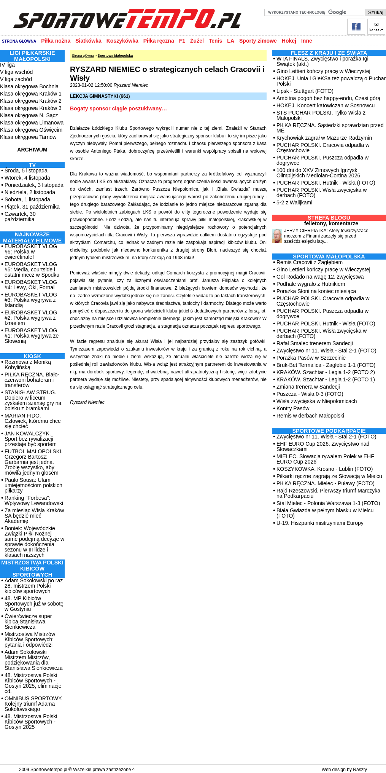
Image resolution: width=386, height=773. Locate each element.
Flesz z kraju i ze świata (329, 53)
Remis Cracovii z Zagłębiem (309, 262)
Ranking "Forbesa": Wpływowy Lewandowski (34, 500)
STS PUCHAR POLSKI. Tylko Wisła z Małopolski (320, 115)
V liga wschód (16, 72)
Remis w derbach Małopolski (310, 416)
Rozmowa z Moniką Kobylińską (28, 364)
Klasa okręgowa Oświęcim (31, 130)
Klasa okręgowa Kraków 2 (31, 101)
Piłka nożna (55, 41)
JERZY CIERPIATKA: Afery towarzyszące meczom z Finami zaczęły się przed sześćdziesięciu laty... (326, 236)
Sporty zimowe (258, 41)
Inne (306, 41)
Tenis (215, 41)
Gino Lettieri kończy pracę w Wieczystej (323, 71)
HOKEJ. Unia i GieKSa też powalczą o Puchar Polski (331, 81)
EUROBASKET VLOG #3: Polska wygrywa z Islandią (31, 300)
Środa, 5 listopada (26, 170)
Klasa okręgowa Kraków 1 (31, 94)
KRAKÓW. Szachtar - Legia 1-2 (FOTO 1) (325, 379)
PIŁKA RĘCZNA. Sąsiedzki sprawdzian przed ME (330, 128)
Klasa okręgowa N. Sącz (29, 115)
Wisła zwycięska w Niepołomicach (316, 401)
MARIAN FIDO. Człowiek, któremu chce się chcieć (33, 421)
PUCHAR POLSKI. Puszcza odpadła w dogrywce (322, 160)
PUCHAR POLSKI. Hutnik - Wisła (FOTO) (325, 183)
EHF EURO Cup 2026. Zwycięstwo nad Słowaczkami (322, 446)
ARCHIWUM (32, 150)
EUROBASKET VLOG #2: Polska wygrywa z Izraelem (31, 317)
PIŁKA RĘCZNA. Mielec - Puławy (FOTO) (325, 483)
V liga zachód (16, 79)
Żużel (197, 41)
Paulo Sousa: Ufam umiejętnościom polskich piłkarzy (33, 485)
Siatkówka (88, 41)
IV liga (7, 65)
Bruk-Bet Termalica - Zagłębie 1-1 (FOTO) (325, 365)
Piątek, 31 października (32, 207)
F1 (182, 41)
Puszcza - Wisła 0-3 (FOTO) (309, 394)
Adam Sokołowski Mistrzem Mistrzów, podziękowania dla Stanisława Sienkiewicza (34, 660)
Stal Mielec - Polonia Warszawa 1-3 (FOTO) (328, 503)
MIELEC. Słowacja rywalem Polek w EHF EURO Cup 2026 (325, 459)
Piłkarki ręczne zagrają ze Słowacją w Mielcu (329, 476)
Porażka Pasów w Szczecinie (311, 358)
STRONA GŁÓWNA (19, 41)
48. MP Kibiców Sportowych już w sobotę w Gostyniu (34, 603)
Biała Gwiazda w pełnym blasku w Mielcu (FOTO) (324, 513)
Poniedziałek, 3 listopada (34, 185)
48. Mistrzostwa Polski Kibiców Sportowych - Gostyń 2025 (31, 721)
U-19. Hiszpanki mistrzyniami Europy (320, 523)
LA (230, 41)
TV (32, 165)
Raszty (360, 769)
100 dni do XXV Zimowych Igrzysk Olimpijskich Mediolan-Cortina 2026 (318, 173)
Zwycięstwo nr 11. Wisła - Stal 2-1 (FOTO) (326, 350)
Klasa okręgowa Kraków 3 (31, 108)
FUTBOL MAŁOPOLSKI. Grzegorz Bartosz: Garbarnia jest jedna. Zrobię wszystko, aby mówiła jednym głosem (34, 462)
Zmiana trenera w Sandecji (308, 387)
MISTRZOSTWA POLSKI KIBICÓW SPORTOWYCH (32, 568)
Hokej (289, 41)
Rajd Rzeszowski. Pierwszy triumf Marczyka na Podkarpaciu (328, 493)
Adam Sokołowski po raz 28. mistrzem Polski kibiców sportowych (34, 585)
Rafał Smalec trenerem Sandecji (314, 343)
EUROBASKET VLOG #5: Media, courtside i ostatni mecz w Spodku (32, 269)
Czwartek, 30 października (20, 216)
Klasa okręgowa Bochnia (29, 86)
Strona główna (83, 55)
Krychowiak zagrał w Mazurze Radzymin (324, 138)
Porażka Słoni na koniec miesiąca (316, 291)
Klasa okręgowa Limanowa (32, 123)
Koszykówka (122, 41)
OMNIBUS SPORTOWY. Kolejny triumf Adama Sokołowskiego (33, 703)
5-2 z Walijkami (294, 202)
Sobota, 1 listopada (27, 199)
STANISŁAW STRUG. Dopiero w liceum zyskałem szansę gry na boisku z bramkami (33, 400)
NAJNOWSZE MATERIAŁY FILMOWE (32, 237)
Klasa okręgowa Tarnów (28, 137)
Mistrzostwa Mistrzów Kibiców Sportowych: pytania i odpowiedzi (30, 639)
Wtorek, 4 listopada (27, 178)
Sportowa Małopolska (115, 55)
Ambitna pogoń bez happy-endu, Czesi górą (328, 98)
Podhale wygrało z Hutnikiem (310, 284)
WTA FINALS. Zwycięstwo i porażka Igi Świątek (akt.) (322, 61)
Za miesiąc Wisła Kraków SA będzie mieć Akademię (34, 515)
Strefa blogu (329, 218)
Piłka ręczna (158, 41)
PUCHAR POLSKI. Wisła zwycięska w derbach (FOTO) (321, 192)
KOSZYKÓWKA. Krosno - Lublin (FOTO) (324, 469)
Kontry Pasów (292, 408)
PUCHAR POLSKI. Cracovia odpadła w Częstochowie (322, 147)
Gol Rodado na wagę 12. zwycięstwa (320, 277)
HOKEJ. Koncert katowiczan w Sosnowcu (325, 105)
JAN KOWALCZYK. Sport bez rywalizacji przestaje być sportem (31, 438)
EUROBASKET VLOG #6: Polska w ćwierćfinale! (31, 251)
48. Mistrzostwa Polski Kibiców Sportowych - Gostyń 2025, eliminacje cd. (33, 683)
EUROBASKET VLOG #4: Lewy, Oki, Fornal (31, 284)
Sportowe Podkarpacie (329, 431)
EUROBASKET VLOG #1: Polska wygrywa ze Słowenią (32, 335)
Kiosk (32, 356)
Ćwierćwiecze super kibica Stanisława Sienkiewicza (28, 621)
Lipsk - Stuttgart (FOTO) (305, 91)
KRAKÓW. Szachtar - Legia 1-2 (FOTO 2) (325, 372)
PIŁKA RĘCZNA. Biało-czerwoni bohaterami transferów (32, 379)
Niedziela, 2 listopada (30, 192)
